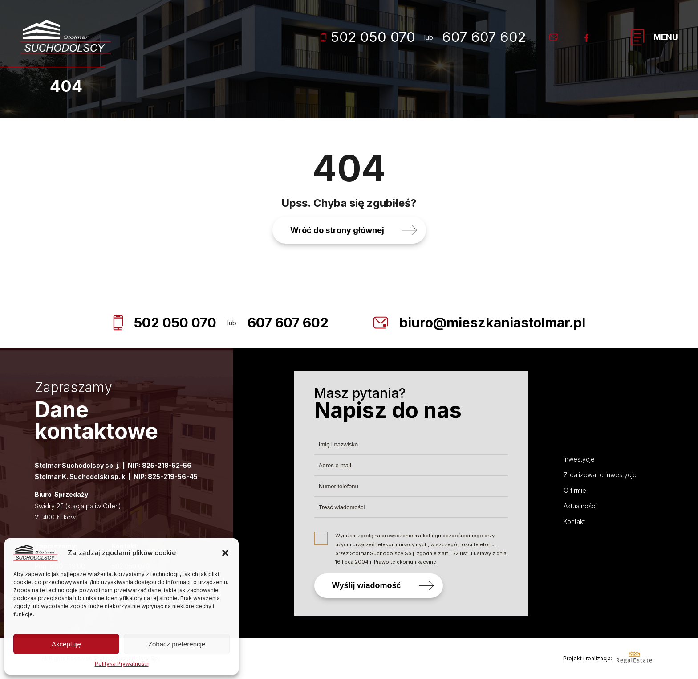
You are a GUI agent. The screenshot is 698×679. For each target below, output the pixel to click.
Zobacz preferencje (176, 644)
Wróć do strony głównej (337, 230)
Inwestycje (579, 459)
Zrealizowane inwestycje (600, 475)
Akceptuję (66, 644)
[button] (225, 552)
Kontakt (574, 521)
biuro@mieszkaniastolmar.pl (492, 323)
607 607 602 (484, 37)
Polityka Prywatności (122, 663)
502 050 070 (368, 37)
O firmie (575, 490)
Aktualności (580, 506)
